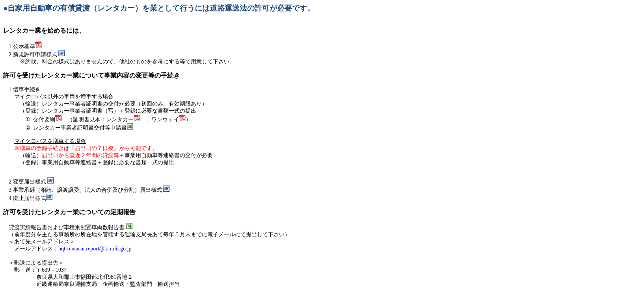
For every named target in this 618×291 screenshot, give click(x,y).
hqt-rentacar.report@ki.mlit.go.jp (95, 249)
